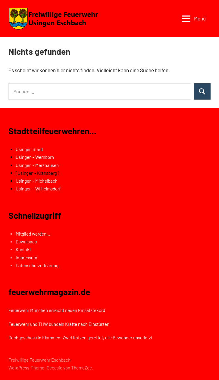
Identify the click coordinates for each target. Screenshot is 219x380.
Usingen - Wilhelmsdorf (38, 188)
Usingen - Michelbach (37, 181)
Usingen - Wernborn (35, 157)
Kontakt (23, 249)
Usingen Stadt (29, 149)
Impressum (26, 257)
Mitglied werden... (33, 233)
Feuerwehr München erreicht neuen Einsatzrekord (56, 310)
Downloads (26, 241)
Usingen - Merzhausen (37, 165)
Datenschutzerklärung (37, 265)
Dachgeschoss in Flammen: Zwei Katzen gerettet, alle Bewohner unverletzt (80, 337)
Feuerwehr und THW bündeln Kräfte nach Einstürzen (58, 324)
